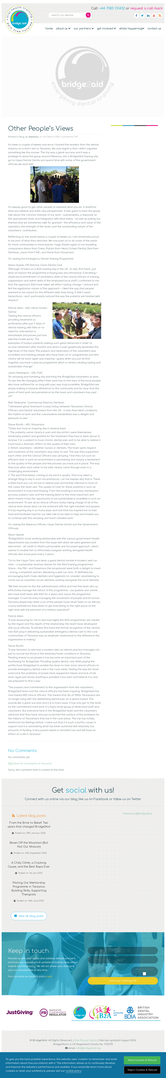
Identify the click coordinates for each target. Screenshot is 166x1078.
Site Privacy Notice (85, 1048)
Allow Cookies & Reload (142, 1060)
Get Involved (106, 28)
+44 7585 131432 (112, 8)
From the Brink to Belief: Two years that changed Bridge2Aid (29, 826)
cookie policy (73, 1071)
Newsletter (112, 15)
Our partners (84, 28)
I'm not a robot (144, 977)
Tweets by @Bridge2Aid (137, 813)
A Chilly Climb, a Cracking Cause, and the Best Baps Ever (29, 870)
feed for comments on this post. (30, 763)
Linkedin (148, 15)
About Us (63, 28)
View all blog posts (28, 923)
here (49, 984)
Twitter (142, 15)
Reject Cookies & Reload (142, 1070)
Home (49, 28)
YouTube (154, 15)
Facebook (136, 15)
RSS (159, 15)
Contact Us (154, 28)
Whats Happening (131, 28)
